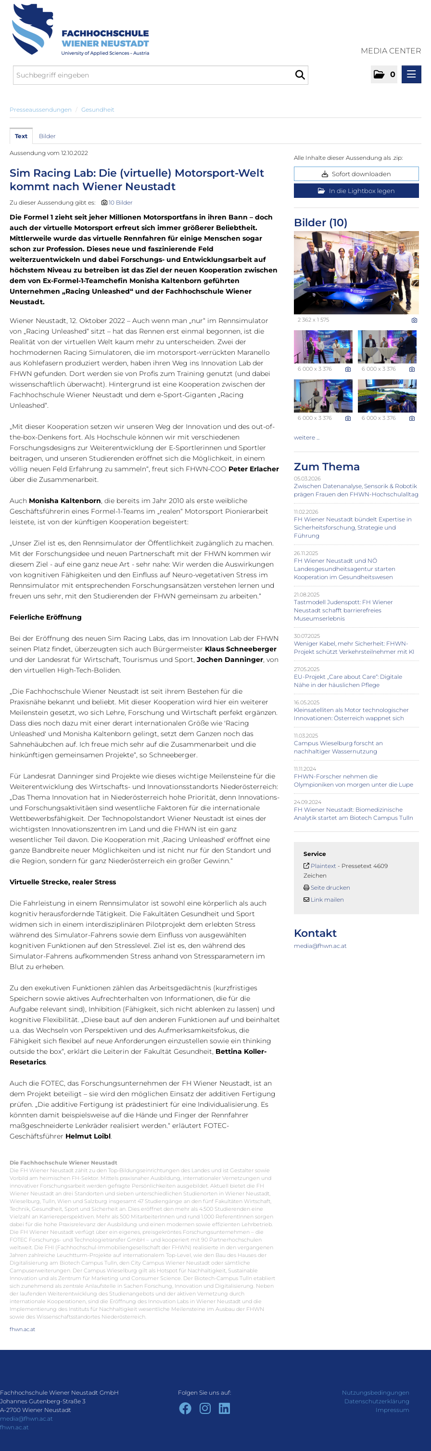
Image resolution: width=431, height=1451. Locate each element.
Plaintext (323, 865)
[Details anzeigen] (414, 320)
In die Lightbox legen (356, 190)
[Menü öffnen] (411, 74)
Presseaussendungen (41, 109)
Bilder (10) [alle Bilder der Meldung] (321, 222)
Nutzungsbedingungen (375, 1392)
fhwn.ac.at (22, 1329)
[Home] (77, 30)
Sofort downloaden (356, 174)
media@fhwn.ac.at (320, 945)
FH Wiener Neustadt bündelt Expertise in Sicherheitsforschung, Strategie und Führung (353, 527)
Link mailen (327, 899)
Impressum (392, 1409)
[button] (384, 74)
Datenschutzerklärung (376, 1401)
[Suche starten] (300, 75)
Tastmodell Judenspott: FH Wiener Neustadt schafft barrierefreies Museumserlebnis (343, 610)
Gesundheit (97, 109)
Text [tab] (21, 136)
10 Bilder (121, 202)
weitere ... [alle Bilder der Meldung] (306, 437)
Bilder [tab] (47, 136)
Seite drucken (330, 887)
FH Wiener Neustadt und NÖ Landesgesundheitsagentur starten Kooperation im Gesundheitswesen (344, 569)
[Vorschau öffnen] (356, 272)
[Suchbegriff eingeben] (160, 75)
